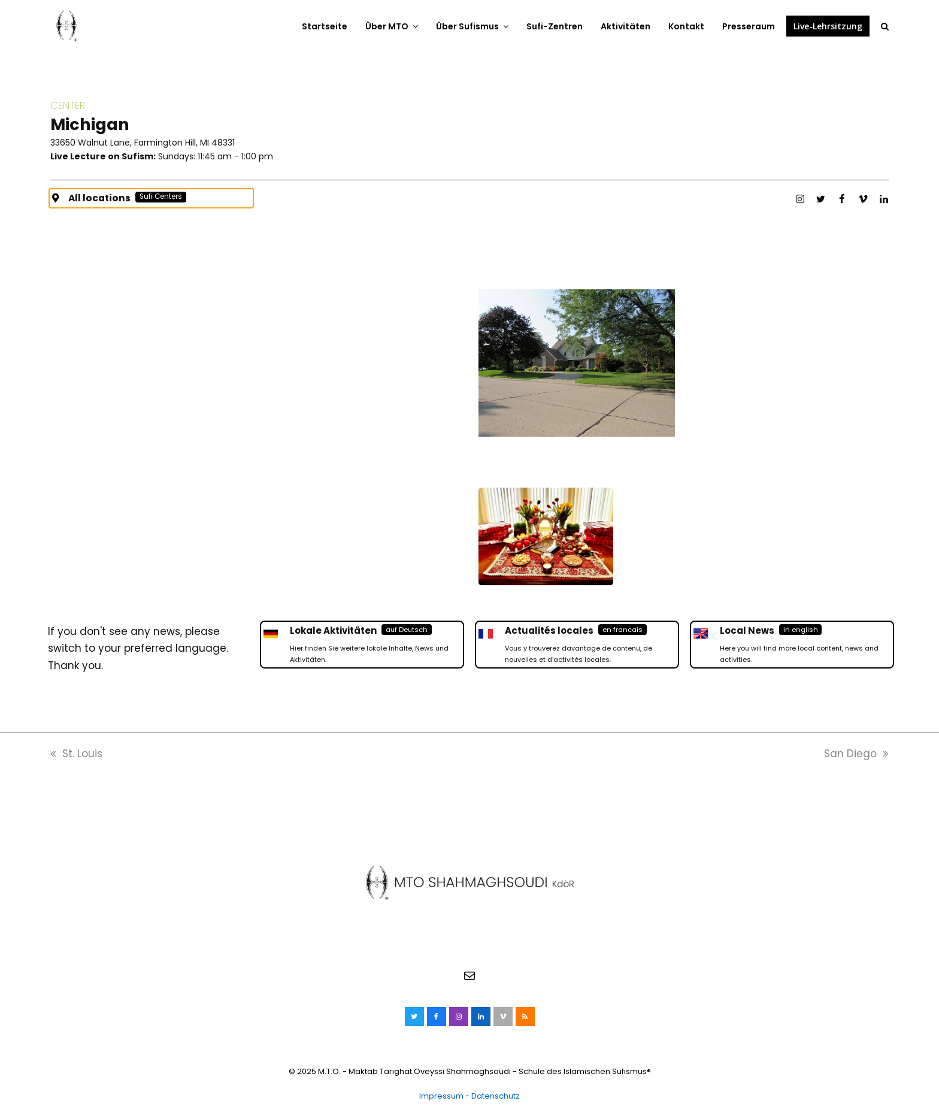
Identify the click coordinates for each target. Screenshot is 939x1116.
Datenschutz (495, 1097)
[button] (885, 26)
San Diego (856, 755)
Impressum (441, 1097)
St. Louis (76, 755)
